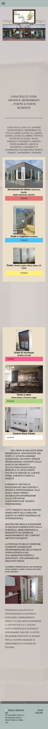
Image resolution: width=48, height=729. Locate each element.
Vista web (39, 713)
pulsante (10, 437)
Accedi (40, 710)
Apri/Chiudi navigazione (24, 3)
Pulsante (24, 198)
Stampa (10, 710)
